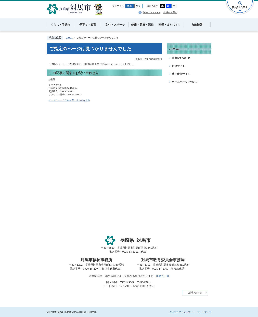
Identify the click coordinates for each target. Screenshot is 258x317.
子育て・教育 (87, 24)
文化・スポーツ (115, 24)
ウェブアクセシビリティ (182, 312)
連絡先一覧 (162, 276)
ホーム (69, 37)
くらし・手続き (60, 24)
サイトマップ (204, 312)
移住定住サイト (181, 73)
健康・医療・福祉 (142, 24)
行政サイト (178, 66)
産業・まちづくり (169, 24)
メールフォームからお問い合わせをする (69, 100)
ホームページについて (185, 82)
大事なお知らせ (181, 57)
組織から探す (170, 12)
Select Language (151, 12)
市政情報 (197, 24)
